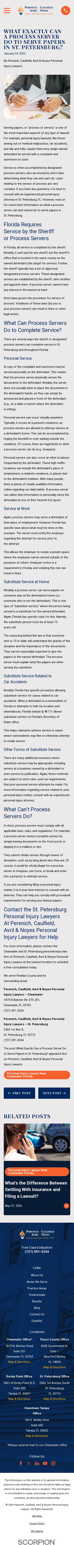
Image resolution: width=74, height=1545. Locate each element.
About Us (37, 1275)
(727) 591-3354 (13, 1010)
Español (37, 1321)
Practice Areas (37, 1288)
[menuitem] (37, 1516)
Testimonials (37, 1295)
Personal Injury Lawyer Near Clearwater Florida (26, 1075)
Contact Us (37, 1314)
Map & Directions (19, 1362)
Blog (37, 1308)
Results (37, 1301)
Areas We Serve (37, 1282)
